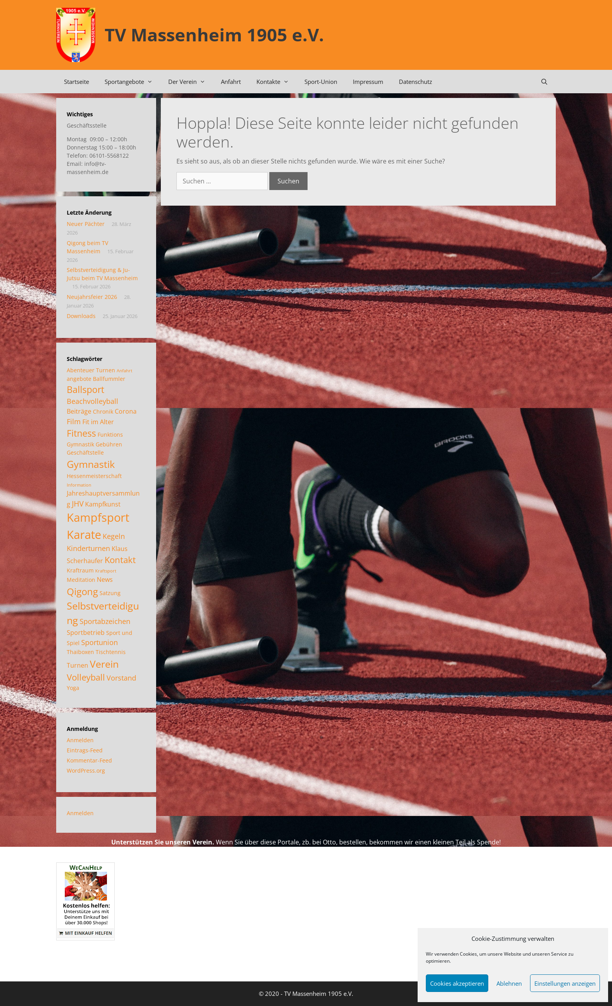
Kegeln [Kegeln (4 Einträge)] (114, 536)
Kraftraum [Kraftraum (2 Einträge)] (80, 570)
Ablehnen (509, 983)
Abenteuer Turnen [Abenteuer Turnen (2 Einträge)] (91, 370)
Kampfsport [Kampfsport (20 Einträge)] (98, 517)
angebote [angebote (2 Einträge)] (79, 378)
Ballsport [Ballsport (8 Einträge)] (85, 390)
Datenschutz (415, 81)
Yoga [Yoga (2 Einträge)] (73, 687)
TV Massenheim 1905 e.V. (214, 34)
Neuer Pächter (86, 224)
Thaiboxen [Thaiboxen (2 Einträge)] (80, 652)
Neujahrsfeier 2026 (92, 296)
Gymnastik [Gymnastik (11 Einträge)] (91, 464)
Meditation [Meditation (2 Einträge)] (81, 579)
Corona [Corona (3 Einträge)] (126, 411)
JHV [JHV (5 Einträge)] (78, 503)
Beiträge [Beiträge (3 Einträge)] (79, 411)
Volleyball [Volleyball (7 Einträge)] (86, 677)
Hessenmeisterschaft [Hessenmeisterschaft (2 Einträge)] (94, 476)
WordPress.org (86, 770)
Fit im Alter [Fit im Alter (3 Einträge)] (98, 422)
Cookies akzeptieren (457, 983)
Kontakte (276, 81)
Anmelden (80, 740)
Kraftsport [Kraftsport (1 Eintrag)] (105, 571)
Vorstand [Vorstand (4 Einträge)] (121, 678)
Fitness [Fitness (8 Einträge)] (81, 433)
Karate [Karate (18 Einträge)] (84, 534)
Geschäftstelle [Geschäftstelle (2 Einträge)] (85, 452)
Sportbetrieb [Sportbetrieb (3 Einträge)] (86, 632)
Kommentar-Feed (89, 760)
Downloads (81, 316)
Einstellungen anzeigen (565, 983)
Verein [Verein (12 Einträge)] (104, 663)
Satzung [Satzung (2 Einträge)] (110, 593)
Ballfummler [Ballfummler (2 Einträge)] (109, 378)
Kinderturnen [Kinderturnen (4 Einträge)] (88, 548)
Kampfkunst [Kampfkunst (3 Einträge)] (103, 504)
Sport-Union (320, 81)
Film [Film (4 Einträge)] (74, 421)
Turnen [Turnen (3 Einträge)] (77, 665)
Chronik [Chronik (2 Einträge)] (103, 411)
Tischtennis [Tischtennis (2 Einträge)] (111, 652)
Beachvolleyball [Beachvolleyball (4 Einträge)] (92, 401)
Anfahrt (231, 81)
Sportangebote (132, 81)
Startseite (76, 81)
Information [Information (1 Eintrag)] (79, 485)
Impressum (368, 81)
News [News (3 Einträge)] (105, 579)
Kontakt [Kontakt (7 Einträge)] (120, 559)
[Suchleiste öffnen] (544, 81)
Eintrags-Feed (85, 750)
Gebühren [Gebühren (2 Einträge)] (109, 444)
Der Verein (190, 81)
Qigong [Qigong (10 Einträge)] (82, 591)
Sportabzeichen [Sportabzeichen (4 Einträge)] (105, 621)
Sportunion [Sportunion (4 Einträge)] (99, 642)
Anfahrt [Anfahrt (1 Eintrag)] (124, 370)
